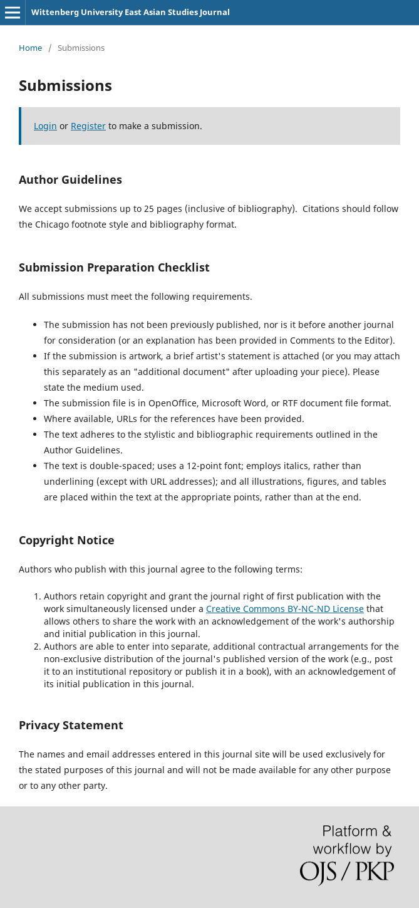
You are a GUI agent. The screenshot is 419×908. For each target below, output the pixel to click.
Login (45, 126)
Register (88, 126)
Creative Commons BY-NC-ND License (285, 609)
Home (30, 47)
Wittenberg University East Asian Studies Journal (130, 12)
